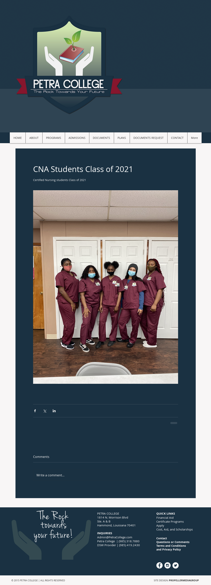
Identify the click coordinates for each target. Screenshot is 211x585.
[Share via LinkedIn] (54, 411)
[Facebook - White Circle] (159, 565)
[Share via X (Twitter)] (44, 411)
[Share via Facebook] (35, 411)
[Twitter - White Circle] (175, 565)
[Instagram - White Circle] (167, 565)
